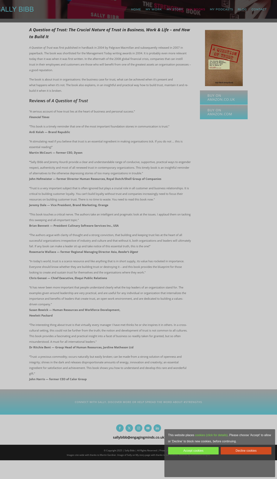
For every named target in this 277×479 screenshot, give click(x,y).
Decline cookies (246, 450)
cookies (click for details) (211, 435)
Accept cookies (193, 450)
